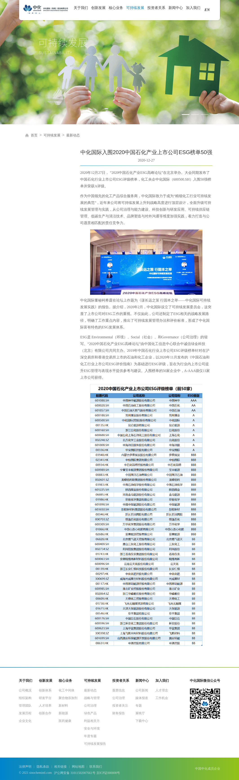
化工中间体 (66, 690)
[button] (185, 114)
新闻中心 (175, 9)
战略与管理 (92, 698)
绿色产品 (90, 713)
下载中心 (141, 721)
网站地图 (78, 766)
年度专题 (90, 736)
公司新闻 (141, 690)
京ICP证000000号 (108, 773)
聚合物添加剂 (68, 698)
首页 (34, 135)
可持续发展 (135, 9)
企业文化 (25, 721)
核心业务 (116, 9)
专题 (138, 705)
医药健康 (65, 721)
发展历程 (25, 713)
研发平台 (45, 698)
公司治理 (90, 705)
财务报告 (118, 713)
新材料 (63, 705)
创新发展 (98, 9)
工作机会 (161, 698)
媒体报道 (141, 698)
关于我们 (81, 9)
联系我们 (95, 766)
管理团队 (25, 705)
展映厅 (140, 713)
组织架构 (25, 698)
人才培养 (45, 705)
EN (207, 10)
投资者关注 (120, 705)
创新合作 (45, 713)
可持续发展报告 (95, 743)
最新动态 (73, 135)
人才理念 (161, 690)
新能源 (63, 713)
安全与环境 (92, 728)
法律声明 (25, 766)
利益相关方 (92, 721)
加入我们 (193, 9)
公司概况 (25, 690)
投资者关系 (156, 9)
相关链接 (60, 766)
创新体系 (45, 690)
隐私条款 (43, 766)
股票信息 (118, 690)
